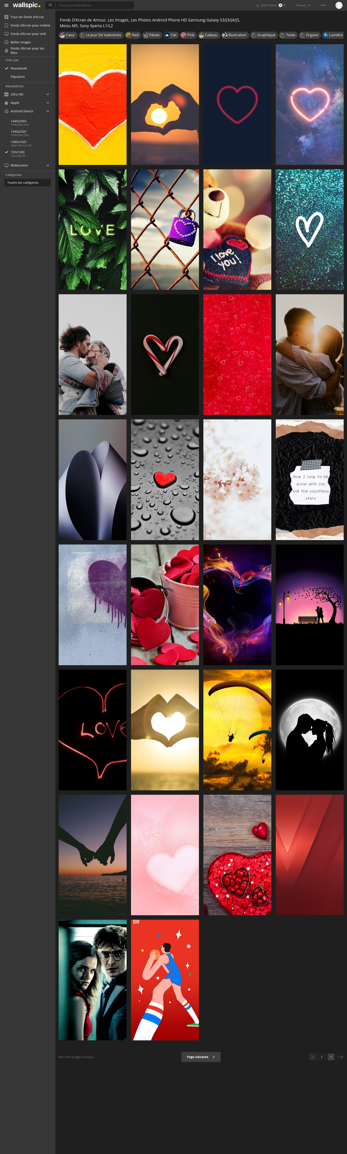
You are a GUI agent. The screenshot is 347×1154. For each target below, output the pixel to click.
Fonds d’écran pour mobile (27, 25)
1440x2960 (18, 121)
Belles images (17, 42)
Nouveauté (19, 68)
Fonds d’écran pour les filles (24, 50)
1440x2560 (18, 131)
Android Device (18, 111)
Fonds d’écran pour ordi (25, 34)
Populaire (18, 77)
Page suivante (201, 1057)
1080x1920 (18, 141)
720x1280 (33, 152)
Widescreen (16, 165)
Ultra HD (13, 94)
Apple (11, 103)
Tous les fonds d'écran (24, 17)
